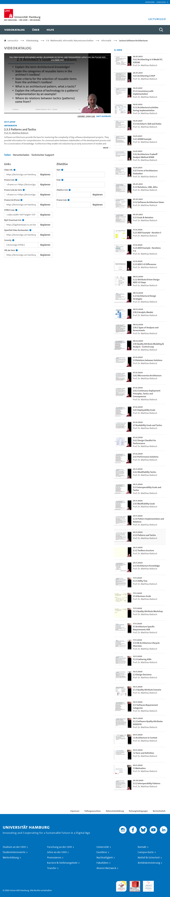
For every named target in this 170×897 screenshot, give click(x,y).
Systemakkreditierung (161, 882)
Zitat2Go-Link (63, 190)
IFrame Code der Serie (14, 190)
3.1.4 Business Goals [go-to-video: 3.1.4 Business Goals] (142, 596)
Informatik (106, 40)
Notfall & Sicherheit (149, 857)
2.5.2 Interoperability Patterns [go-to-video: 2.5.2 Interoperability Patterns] (146, 783)
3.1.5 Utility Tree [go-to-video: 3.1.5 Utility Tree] (140, 580)
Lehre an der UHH (57, 852)
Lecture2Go (13, 40)
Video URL (9, 169)
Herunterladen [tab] (21, 155)
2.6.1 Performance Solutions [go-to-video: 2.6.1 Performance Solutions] (145, 456)
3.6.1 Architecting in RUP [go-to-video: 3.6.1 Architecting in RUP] (144, 75)
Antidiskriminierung (149, 863)
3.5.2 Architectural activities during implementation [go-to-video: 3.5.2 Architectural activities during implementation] (145, 109)
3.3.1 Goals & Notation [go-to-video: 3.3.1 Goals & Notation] (143, 217)
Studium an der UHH (14, 847)
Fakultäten (102, 863)
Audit (132, 882)
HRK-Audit (147, 882)
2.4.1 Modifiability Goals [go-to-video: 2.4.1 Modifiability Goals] (144, 503)
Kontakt (142, 847)
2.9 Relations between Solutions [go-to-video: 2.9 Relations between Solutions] (147, 360)
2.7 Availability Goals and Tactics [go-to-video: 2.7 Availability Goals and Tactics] (147, 425)
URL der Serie (11, 250)
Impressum (74, 811)
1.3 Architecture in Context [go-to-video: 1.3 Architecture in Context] (145, 737)
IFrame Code (10, 180)
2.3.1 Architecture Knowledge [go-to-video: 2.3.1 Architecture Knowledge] (146, 565)
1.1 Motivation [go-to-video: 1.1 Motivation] (139, 768)
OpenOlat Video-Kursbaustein (17, 230)
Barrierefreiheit (159, 811)
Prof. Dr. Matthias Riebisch (16, 132)
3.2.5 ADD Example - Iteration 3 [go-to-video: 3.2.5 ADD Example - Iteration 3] (147, 232)
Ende (59, 180)
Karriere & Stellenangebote (62, 863)
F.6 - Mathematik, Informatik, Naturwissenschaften (69, 40)
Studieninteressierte (14, 852)
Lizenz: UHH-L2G (86, 116)
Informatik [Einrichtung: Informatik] (10, 125)
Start (59, 169)
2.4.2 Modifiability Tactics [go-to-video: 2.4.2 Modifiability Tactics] (144, 472)
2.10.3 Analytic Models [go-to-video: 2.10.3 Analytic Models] (143, 312)
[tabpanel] (57, 209)
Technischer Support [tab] (42, 155)
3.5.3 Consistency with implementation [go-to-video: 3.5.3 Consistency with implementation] (143, 92)
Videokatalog (32, 40)
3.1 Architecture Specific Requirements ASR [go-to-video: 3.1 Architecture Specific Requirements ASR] (144, 628)
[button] (161, 2)
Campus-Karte (146, 852)
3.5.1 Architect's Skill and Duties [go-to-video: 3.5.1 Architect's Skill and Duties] (147, 123)
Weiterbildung (11, 857)
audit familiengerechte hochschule (121, 885)
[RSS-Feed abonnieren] (115, 50)
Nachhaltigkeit (105, 857)
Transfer (51, 868)
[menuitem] (14, 29)
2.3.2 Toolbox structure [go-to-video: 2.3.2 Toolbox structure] (143, 550)
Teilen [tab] (7, 155)
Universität (103, 847)
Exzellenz (102, 852)
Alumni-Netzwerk (106, 868)
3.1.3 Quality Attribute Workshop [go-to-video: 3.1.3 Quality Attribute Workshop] (148, 611)
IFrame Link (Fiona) (13, 200)
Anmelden (150, 2)
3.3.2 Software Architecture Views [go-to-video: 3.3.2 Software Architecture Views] (148, 202)
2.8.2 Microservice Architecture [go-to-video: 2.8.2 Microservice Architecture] (147, 375)
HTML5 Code (10, 210)
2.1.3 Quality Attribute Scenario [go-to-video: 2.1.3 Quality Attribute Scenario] (147, 689)
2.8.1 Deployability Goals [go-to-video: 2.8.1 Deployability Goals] (144, 410)
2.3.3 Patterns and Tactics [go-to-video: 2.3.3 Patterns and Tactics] (144, 535)
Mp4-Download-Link (14, 220)
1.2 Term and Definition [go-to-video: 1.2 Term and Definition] (143, 753)
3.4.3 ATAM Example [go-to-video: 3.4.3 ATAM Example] (142, 139)
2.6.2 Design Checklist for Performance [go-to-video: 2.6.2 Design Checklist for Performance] (144, 442)
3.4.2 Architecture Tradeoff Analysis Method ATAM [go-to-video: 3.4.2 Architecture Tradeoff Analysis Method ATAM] (145, 156)
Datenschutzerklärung (115, 811)
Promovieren (54, 857)
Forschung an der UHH (59, 847)
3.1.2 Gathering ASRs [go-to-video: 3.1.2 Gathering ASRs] (142, 659)
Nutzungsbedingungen (138, 811)
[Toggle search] (161, 29)
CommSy (9, 240)
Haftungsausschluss (92, 811)
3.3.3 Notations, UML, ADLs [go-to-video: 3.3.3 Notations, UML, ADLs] (145, 187)
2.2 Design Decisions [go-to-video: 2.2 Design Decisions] (142, 674)
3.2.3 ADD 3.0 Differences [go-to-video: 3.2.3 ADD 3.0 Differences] (144, 264)
